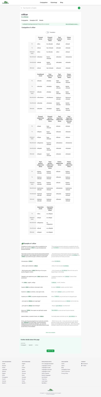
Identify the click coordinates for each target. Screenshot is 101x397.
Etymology (54, 2)
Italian (23, 369)
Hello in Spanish (45, 373)
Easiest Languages (46, 375)
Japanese (4, 369)
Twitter (83, 365)
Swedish (24, 377)
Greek (3, 363)
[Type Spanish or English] (50, 8)
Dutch (3, 375)
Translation (52, 32)
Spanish (31, 345)
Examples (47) (34, 20)
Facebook (84, 363)
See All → (4, 383)
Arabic (3, 367)
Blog (61, 2)
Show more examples (50, 332)
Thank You (44, 379)
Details (41, 20)
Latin (23, 365)
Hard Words (44, 377)
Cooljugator (23, 345)
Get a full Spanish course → (72, 24)
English (4, 373)
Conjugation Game (65, 369)
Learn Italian (44, 381)
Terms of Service (65, 371)
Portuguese (5, 377)
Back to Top (50, 350)
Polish (23, 381)
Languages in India (46, 367)
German (4, 381)
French (3, 379)
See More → (45, 383)
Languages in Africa (46, 365)
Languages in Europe (47, 369)
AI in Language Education (47, 363)
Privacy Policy (64, 373)
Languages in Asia (46, 371)
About (62, 365)
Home (62, 363)
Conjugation (44, 2)
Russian (4, 365)
